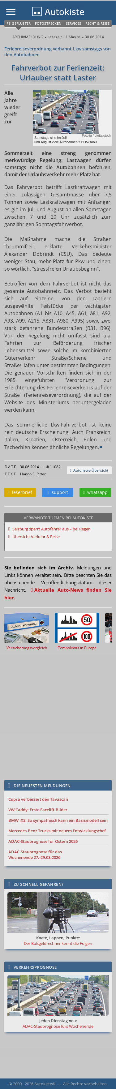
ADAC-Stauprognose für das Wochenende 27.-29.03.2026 (35, 854)
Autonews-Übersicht (89, 470)
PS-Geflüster (18, 23)
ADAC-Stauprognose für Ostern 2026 (43, 841)
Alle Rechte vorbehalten (85, 1084)
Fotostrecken (48, 23)
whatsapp (95, 492)
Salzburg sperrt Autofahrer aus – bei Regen (51, 529)
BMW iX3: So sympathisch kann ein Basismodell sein (58, 820)
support (57, 492)
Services (73, 23)
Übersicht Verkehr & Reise (36, 536)
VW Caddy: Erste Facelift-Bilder (37, 809)
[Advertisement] (58, 713)
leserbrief (20, 492)
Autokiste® (44, 1084)
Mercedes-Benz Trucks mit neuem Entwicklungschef (57, 831)
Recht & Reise (97, 23)
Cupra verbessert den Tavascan (38, 799)
